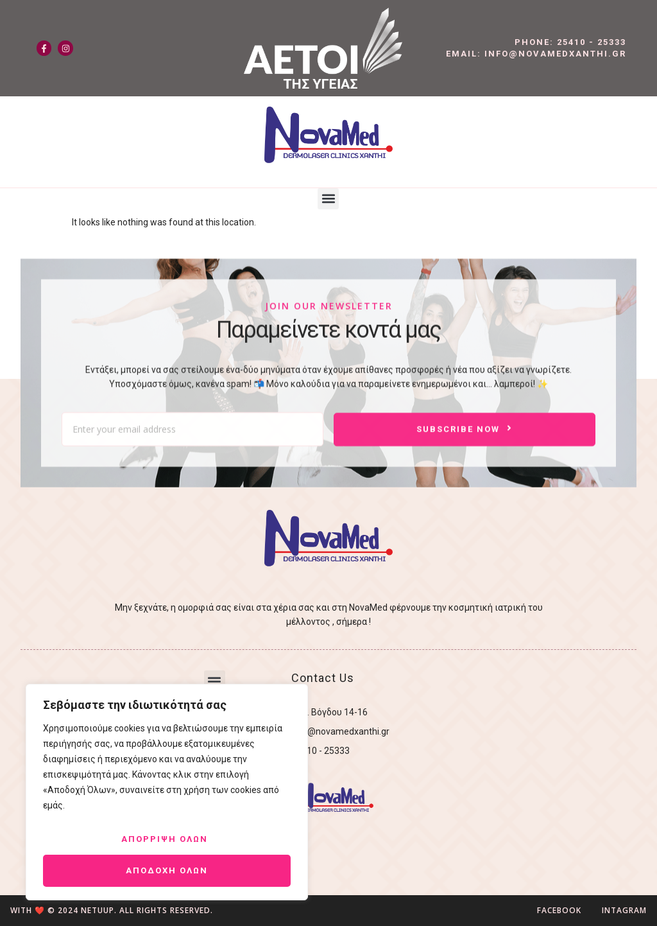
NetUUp (97, 910)
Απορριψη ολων (164, 839)
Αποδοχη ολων (167, 870)
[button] (328, 198)
